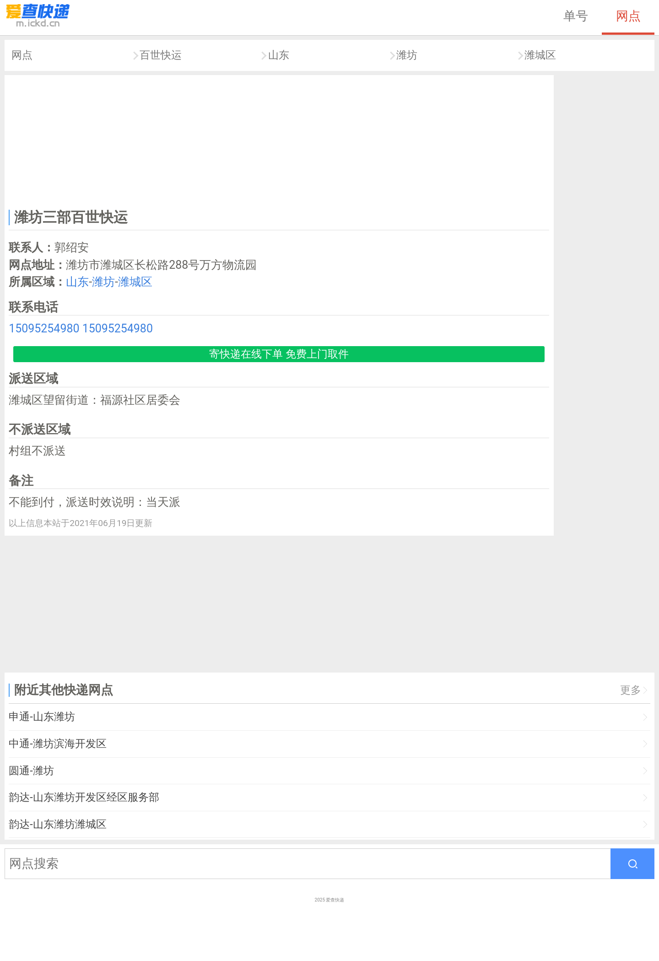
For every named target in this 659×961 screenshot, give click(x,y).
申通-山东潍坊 (42, 717)
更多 (630, 690)
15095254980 (44, 328)
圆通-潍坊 (31, 771)
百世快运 (161, 55)
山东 (278, 55)
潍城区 (540, 55)
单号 (575, 16)
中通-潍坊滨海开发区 (57, 744)
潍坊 (406, 55)
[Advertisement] (279, 140)
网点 (628, 16)
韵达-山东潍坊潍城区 (57, 824)
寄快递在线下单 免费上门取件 (279, 354)
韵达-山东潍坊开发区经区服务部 (84, 797)
